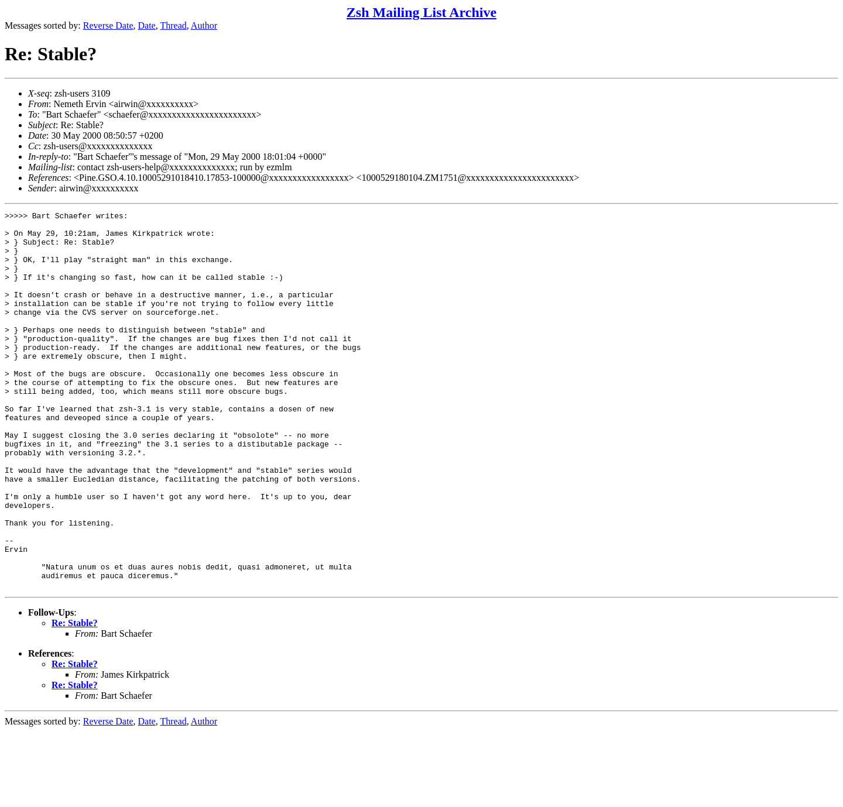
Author (204, 25)
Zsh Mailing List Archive (421, 12)
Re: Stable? (75, 698)
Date (147, 25)
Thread (173, 25)
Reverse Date (108, 25)
